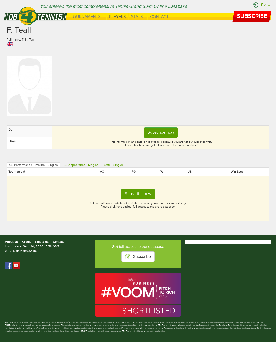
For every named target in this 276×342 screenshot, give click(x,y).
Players (117, 17)
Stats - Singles (114, 165)
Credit (26, 241)
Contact (159, 17)
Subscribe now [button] (161, 132)
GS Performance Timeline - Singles (33, 165)
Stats (138, 17)
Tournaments (87, 17)
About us (11, 241)
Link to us (42, 241)
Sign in (265, 5)
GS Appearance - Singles (80, 165)
